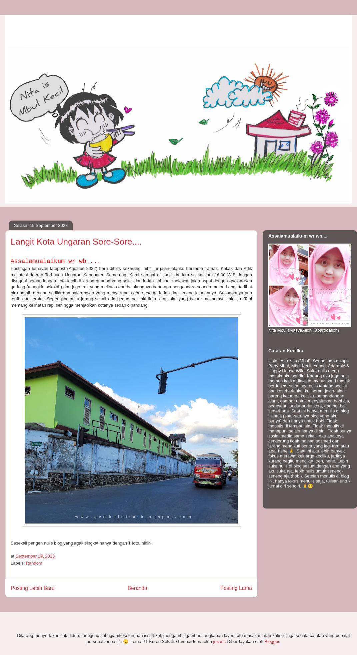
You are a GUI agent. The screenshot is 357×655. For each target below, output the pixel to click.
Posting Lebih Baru (33, 588)
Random (34, 563)
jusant (219, 641)
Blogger (271, 641)
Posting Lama (236, 588)
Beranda (137, 588)
